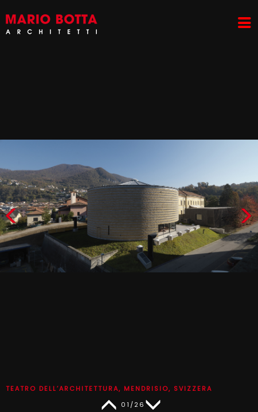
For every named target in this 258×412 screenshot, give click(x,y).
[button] (246, 218)
